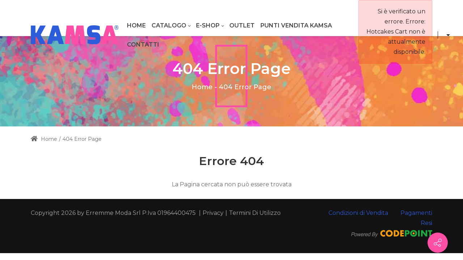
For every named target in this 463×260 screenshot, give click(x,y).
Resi (426, 223)
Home (202, 87)
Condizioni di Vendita (358, 212)
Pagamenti (416, 212)
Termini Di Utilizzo (255, 212)
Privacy (213, 212)
